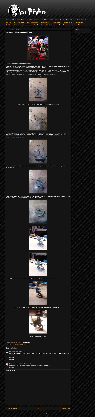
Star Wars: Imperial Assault (12, 24)
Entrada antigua (66, 408)
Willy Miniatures (50, 24)
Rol (79, 24)
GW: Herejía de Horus (19, 22)
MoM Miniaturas (45, 22)
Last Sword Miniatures (32, 22)
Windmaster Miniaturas (62, 24)
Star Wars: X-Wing (38, 24)
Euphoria (8, 22)
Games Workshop (81, 19)
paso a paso (25, 344)
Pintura (73, 24)
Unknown (11, 363)
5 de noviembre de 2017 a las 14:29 (23, 363)
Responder (11, 359)
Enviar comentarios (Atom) (41, 413)
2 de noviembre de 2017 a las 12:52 (19, 351)
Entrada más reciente (11, 408)
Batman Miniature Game (18, 19)
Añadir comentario (10, 370)
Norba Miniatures (56, 22)
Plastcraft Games (68, 22)
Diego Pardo (13, 344)
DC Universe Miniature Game (67, 19)
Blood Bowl (44, 19)
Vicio (10, 351)
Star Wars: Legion (27, 24)
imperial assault (19, 344)
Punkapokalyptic (79, 22)
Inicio (7, 19)
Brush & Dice (53, 19)
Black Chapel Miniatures (33, 19)
